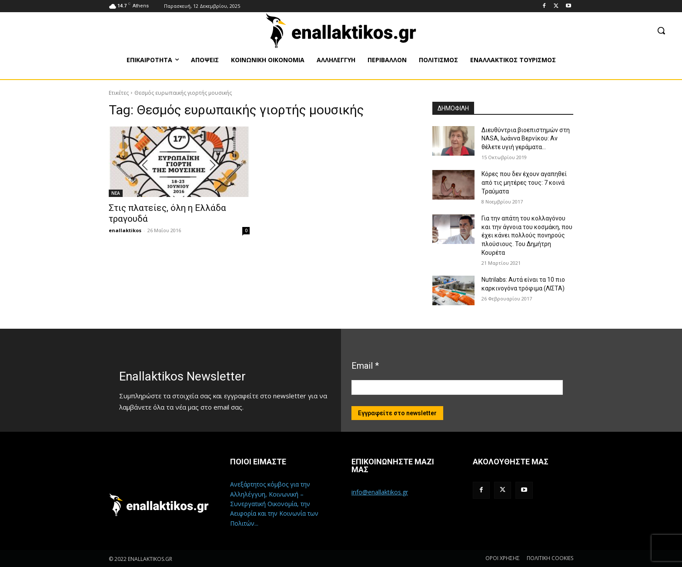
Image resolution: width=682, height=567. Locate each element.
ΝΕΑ (115, 193)
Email (365, 365)
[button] (661, 30)
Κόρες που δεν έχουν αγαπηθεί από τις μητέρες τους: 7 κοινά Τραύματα (524, 182)
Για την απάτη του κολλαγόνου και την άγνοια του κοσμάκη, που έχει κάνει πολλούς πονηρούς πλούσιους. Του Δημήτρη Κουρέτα (526, 235)
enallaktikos (125, 230)
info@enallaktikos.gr (379, 492)
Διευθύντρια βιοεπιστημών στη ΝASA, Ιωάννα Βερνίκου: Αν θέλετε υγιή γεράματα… (525, 138)
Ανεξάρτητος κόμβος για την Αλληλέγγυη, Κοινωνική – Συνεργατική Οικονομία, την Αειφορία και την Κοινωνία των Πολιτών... (274, 503)
